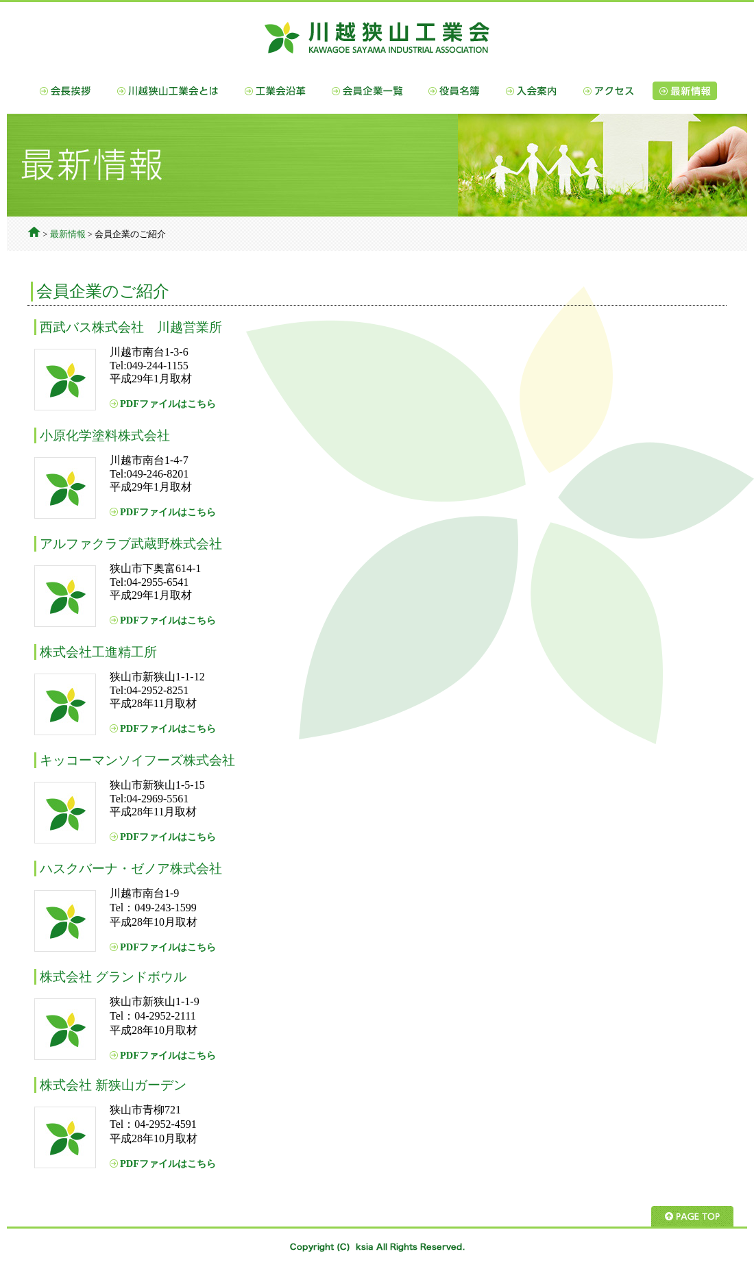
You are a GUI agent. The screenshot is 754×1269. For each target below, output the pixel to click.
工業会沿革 (275, 91)
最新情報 (685, 91)
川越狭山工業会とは (168, 91)
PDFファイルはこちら (168, 403)
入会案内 (531, 91)
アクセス (608, 91)
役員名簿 (454, 91)
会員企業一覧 (367, 91)
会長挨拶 (65, 91)
